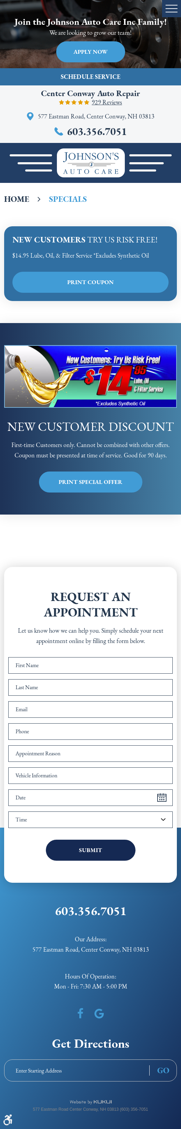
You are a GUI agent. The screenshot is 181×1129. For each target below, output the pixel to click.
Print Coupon (90, 282)
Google (99, 1013)
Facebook (80, 1013)
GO (163, 1070)
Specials (68, 199)
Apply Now (90, 51)
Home (16, 199)
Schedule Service (90, 77)
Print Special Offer (90, 482)
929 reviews (107, 102)
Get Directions (90, 1043)
